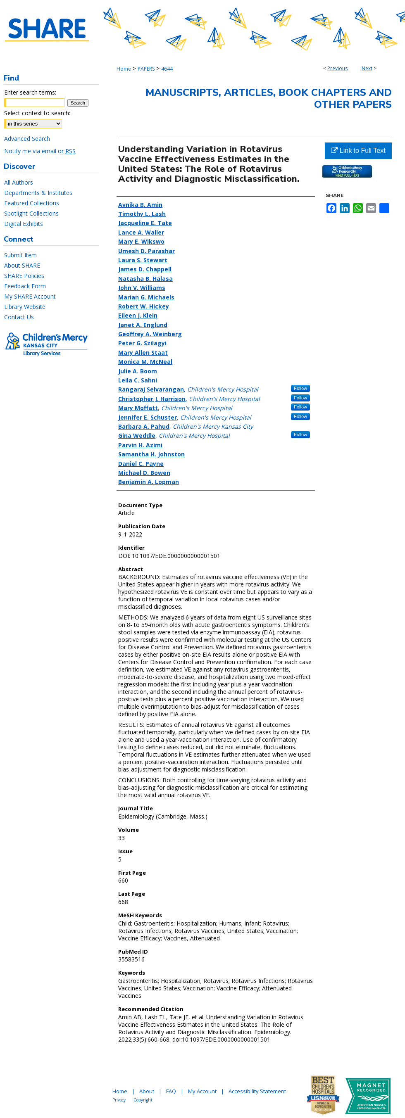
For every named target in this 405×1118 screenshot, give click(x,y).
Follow (300, 388)
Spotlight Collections (31, 213)
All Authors (18, 182)
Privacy (119, 1100)
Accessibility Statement (257, 1091)
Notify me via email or (40, 151)
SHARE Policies (24, 276)
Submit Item (20, 255)
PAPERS (146, 68)
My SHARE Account (30, 296)
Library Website (24, 307)
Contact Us (19, 317)
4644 (167, 68)
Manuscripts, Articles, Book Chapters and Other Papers (268, 98)
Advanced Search (27, 138)
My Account (202, 1091)
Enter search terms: (30, 92)
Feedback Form (25, 286)
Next (367, 68)
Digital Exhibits (23, 224)
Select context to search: (37, 113)
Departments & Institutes (38, 193)
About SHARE (22, 265)
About (146, 1091)
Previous (337, 68)
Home (124, 68)
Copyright (142, 1100)
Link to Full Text (358, 150)
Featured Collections (31, 203)
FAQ (171, 1091)
